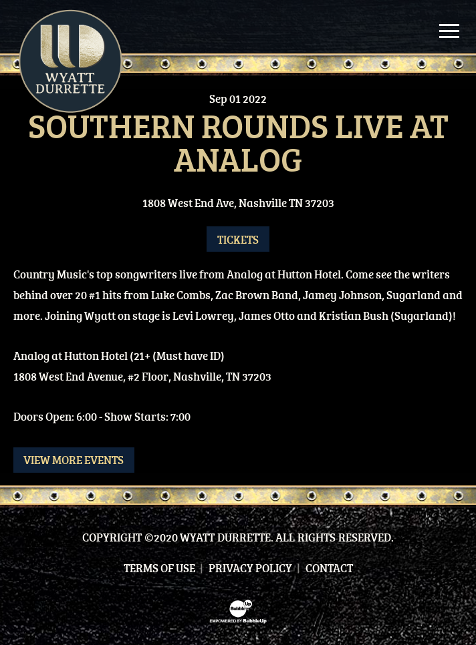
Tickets (238, 239)
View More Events (73, 459)
